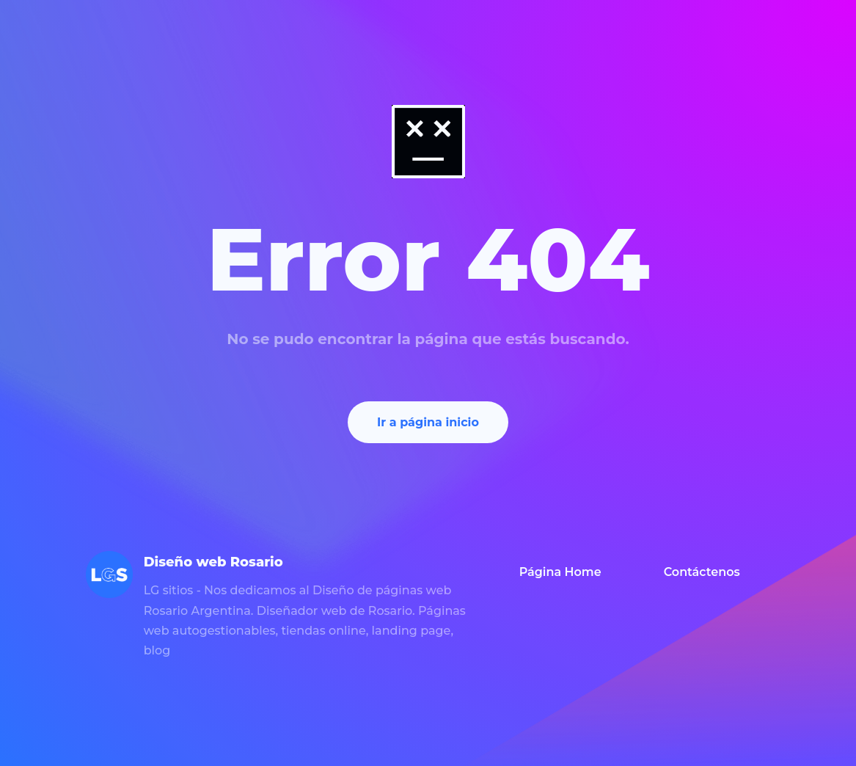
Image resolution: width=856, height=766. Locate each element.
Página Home (560, 572)
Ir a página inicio (428, 422)
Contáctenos (702, 572)
